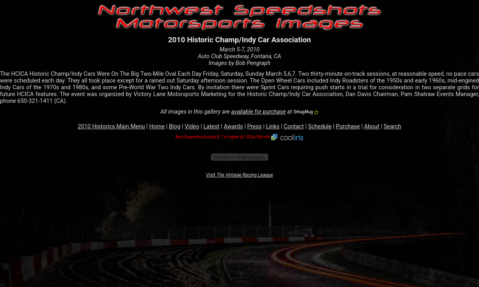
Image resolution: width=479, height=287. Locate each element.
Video (192, 126)
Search (392, 126)
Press (254, 126)
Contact (294, 126)
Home (157, 126)
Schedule (320, 126)
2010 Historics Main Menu (111, 126)
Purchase (348, 126)
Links (272, 126)
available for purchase (258, 111)
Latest (212, 126)
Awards (233, 126)
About (371, 126)
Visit (239, 175)
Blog (174, 126)
